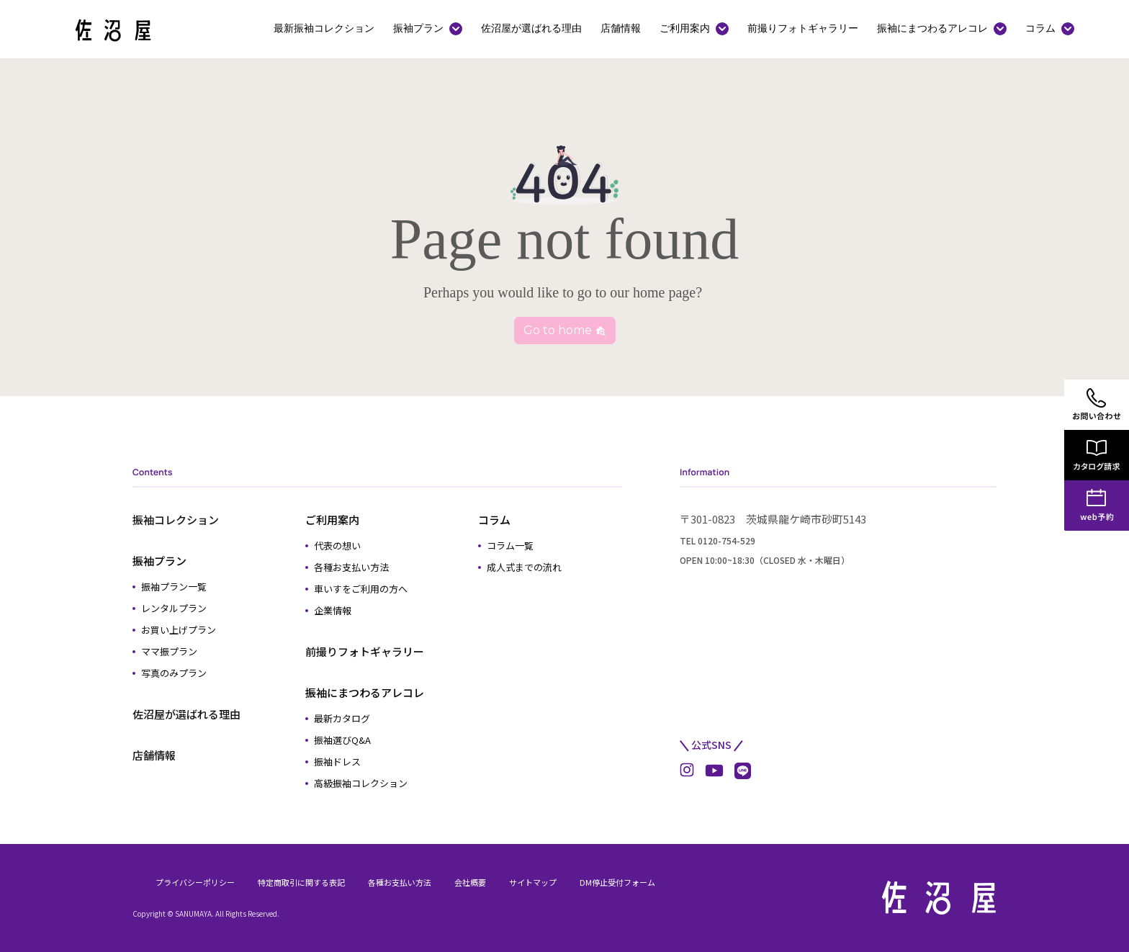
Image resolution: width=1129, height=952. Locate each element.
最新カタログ (342, 718)
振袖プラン (418, 28)
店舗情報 (621, 28)
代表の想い (337, 545)
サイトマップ (533, 882)
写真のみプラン (174, 673)
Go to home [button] (564, 330)
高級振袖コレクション (361, 783)
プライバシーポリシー (195, 882)
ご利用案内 (685, 28)
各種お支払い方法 (351, 567)
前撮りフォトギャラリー (802, 28)
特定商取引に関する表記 (301, 882)
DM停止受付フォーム (617, 882)
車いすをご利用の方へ (361, 589)
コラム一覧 (510, 545)
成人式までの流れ (524, 567)
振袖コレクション (175, 519)
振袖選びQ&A (342, 740)
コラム (1040, 28)
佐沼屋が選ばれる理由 (531, 28)
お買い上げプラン (178, 630)
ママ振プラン (169, 651)
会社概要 (470, 882)
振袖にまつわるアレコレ (932, 28)
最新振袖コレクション (324, 28)
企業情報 (332, 610)
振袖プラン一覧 (174, 586)
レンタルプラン (174, 608)
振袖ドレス (337, 761)
